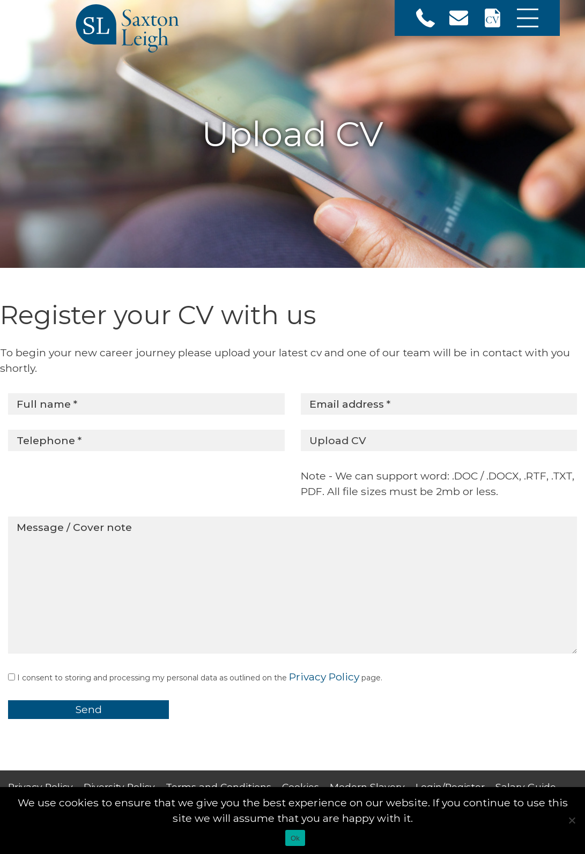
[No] (571, 820)
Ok (295, 838)
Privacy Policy (324, 676)
